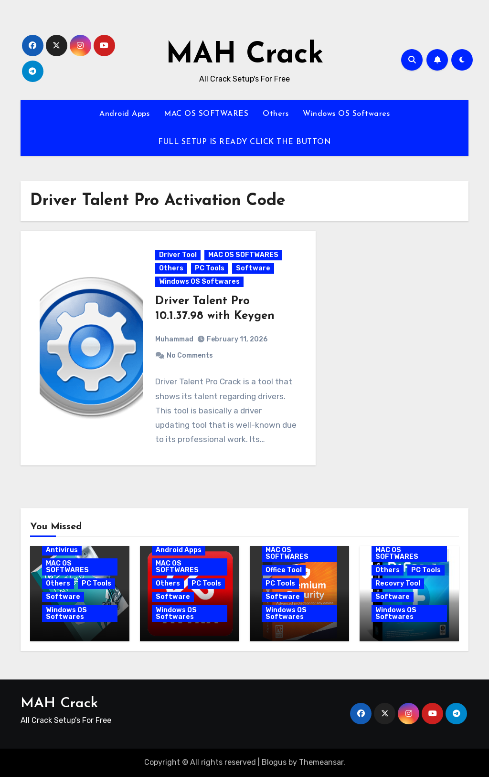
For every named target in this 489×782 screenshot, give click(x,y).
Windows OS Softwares (346, 114)
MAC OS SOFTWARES (206, 114)
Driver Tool (178, 257)
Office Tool (284, 575)
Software (253, 271)
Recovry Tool (397, 589)
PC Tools (210, 271)
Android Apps (124, 114)
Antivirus (62, 555)
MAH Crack (245, 55)
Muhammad (175, 342)
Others (275, 114)
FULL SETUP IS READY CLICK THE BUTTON (244, 142)
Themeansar (321, 767)
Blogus (274, 767)
